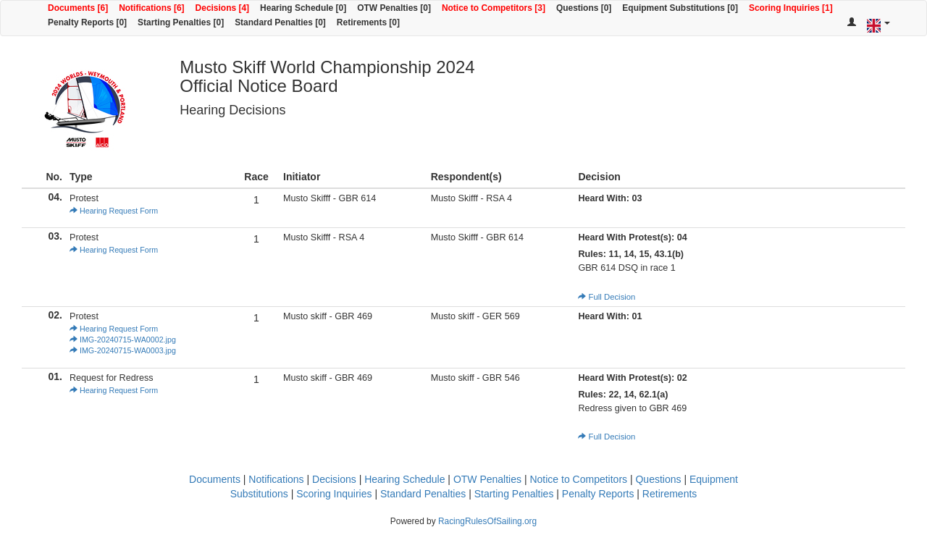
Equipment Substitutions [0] (680, 8)
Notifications (275, 479)
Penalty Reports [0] (87, 22)
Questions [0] (583, 8)
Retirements (669, 494)
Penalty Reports (598, 494)
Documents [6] (78, 8)
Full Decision (606, 296)
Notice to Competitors (578, 479)
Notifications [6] (151, 8)
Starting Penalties (514, 494)
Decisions (334, 479)
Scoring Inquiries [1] (791, 8)
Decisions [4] (223, 8)
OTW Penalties (487, 479)
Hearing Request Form (114, 210)
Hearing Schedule (404, 479)
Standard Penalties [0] (280, 22)
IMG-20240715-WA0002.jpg (123, 339)
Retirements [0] (368, 22)
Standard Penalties (423, 494)
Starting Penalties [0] (181, 22)
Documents (214, 479)
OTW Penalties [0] (394, 8)
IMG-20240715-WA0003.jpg (123, 350)
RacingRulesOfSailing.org (487, 521)
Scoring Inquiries (334, 494)
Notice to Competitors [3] (493, 8)
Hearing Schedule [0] (303, 8)
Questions (658, 479)
